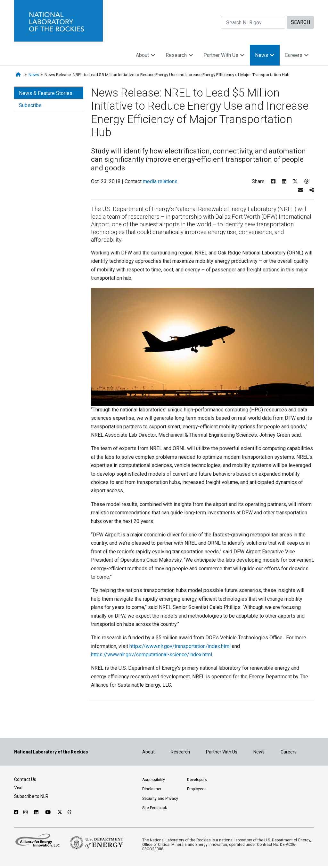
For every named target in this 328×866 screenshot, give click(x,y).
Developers (197, 779)
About (145, 55)
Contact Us (25, 779)
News (265, 55)
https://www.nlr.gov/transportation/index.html (180, 646)
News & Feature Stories (45, 93)
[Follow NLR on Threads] (69, 812)
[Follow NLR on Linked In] (37, 812)
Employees (197, 789)
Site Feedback (154, 808)
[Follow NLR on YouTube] (48, 812)
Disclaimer (151, 789)
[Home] (19, 74)
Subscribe (30, 105)
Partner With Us (224, 55)
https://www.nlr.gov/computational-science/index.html (151, 654)
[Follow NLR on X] (59, 812)
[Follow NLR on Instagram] (26, 812)
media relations (160, 181)
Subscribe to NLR (31, 796)
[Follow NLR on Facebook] (16, 812)
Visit (18, 787)
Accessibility (153, 779)
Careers (297, 55)
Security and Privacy (160, 798)
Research (179, 55)
